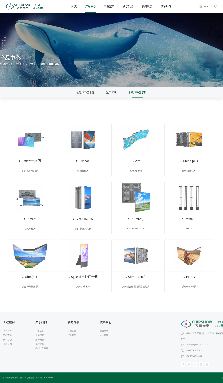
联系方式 (31, 331)
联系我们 (166, 6)
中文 (206, 6)
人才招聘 (31, 335)
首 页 (74, 6)
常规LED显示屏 (137, 92)
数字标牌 (111, 92)
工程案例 (109, 6)
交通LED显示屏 (85, 92)
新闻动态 (147, 6)
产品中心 (90, 6)
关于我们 (128, 6)
